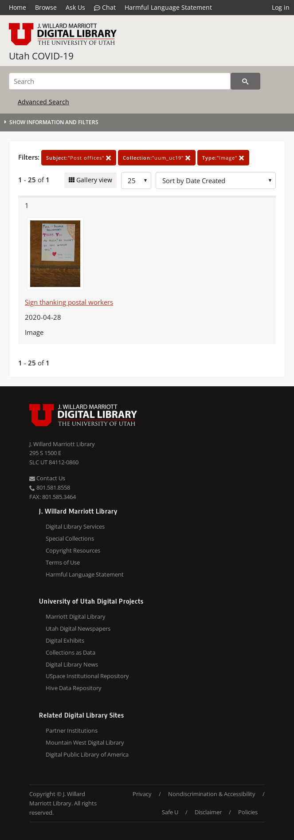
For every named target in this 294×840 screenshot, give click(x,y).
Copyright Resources (73, 550)
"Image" (223, 157)
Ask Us (75, 7)
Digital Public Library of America (87, 754)
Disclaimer (208, 812)
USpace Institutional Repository (87, 676)
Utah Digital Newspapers (78, 628)
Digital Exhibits (65, 640)
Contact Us (47, 478)
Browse (46, 7)
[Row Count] (136, 180)
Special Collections (70, 538)
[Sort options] (216, 180)
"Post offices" (78, 157)
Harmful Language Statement (168, 7)
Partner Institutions (72, 730)
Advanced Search (43, 102)
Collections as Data (70, 652)
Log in (281, 7)
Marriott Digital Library (76, 616)
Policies (248, 812)
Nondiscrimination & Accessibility (211, 794)
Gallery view (93, 180)
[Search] (120, 81)
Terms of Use (63, 562)
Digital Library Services (75, 526)
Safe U (170, 812)
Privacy (142, 794)
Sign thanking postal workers (69, 302)
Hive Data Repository (74, 688)
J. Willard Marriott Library (62, 444)
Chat (105, 7)
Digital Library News (72, 664)
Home (17, 7)
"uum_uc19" (157, 157)
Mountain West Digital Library (85, 742)
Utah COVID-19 (41, 56)
